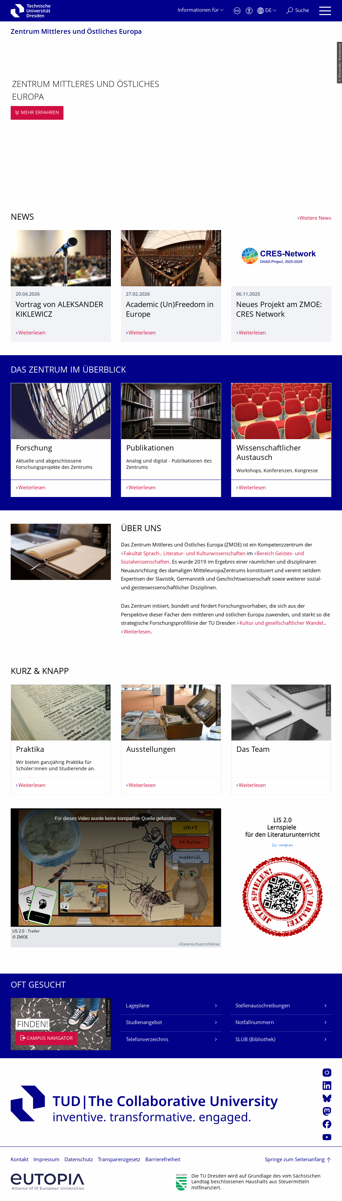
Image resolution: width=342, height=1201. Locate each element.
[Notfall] (237, 11)
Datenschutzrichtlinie (200, 944)
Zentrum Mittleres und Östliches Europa (76, 32)
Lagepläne (137, 1006)
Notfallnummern (254, 1022)
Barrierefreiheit (162, 1160)
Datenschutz (78, 1160)
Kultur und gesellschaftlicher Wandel (281, 623)
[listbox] (171, 440)
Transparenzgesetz (119, 1160)
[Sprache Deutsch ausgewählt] (266, 11)
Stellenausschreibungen (262, 1006)
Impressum (46, 1160)
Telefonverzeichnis (147, 1039)
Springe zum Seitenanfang (295, 1160)
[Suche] (297, 11)
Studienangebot (144, 1022)
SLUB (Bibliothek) (255, 1039)
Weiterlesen (137, 632)
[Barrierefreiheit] (249, 11)
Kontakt (19, 1160)
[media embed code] (116, 867)
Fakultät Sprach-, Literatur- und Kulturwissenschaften (184, 554)
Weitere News (315, 218)
